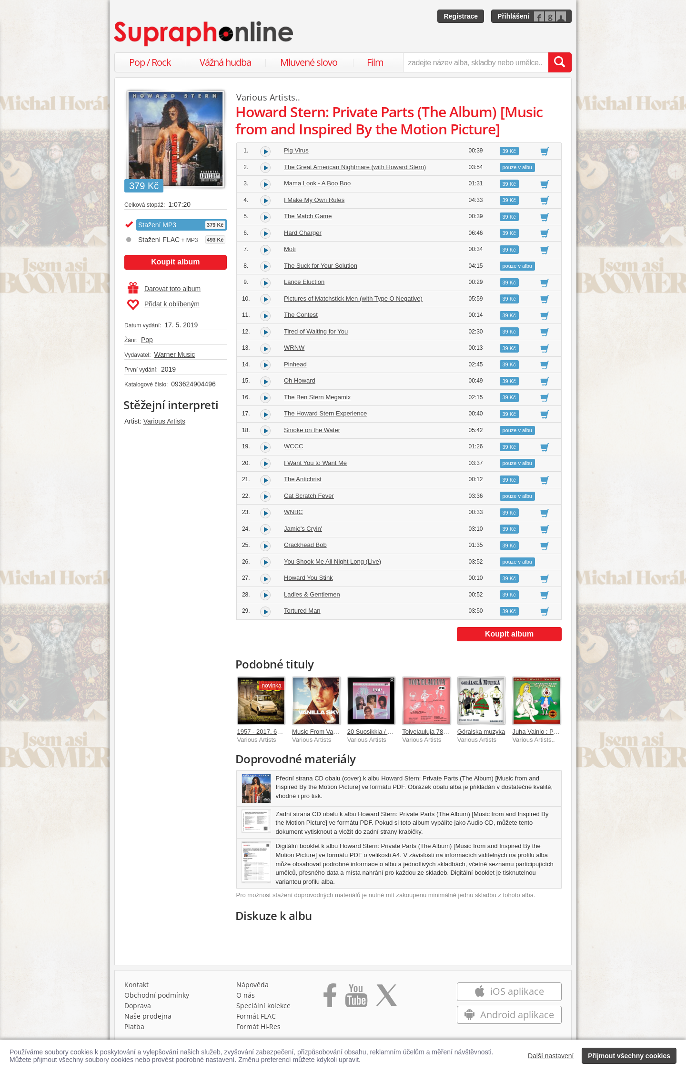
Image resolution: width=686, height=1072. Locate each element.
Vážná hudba (225, 62)
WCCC (293, 446)
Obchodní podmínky (156, 995)
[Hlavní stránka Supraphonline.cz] (204, 34)
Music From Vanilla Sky (324, 731)
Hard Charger (303, 232)
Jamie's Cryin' (303, 528)
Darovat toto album (164, 288)
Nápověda (252, 984)
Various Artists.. (268, 97)
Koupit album (175, 262)
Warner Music (174, 354)
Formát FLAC (256, 1016)
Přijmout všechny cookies (629, 1056)
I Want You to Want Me (315, 462)
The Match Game (308, 216)
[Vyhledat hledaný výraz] (560, 62)
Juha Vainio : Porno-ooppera (551, 731)
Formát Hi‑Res (258, 1026)
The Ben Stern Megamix (317, 397)
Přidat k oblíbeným (163, 305)
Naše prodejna (148, 1016)
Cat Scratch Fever (309, 495)
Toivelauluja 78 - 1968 (432, 731)
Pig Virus (296, 150)
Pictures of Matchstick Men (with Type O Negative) (353, 298)
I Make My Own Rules (314, 199)
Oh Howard (299, 380)
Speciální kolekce (263, 1005)
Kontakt (136, 984)
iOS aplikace (509, 991)
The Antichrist (303, 479)
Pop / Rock (150, 62)
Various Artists (164, 421)
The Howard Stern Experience (325, 413)
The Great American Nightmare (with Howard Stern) (355, 167)
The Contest (301, 314)
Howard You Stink (308, 577)
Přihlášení (513, 16)
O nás (245, 995)
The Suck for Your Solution (320, 265)
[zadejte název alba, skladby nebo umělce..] (475, 62)
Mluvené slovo (308, 62)
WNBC (293, 512)
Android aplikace (509, 1014)
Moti (290, 249)
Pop (147, 340)
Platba (134, 1026)
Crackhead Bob (305, 544)
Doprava (137, 1005)
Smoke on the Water (312, 430)
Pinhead (295, 364)
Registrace (461, 16)
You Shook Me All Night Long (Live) (332, 561)
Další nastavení (551, 1056)
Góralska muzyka (481, 731)
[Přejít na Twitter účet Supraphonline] (386, 998)
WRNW (294, 347)
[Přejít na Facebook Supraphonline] (330, 998)
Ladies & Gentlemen (312, 594)
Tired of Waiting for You (316, 331)
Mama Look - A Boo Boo (317, 183)
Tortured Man (302, 610)
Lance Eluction (304, 281)
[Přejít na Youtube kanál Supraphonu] (356, 998)
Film (375, 62)
